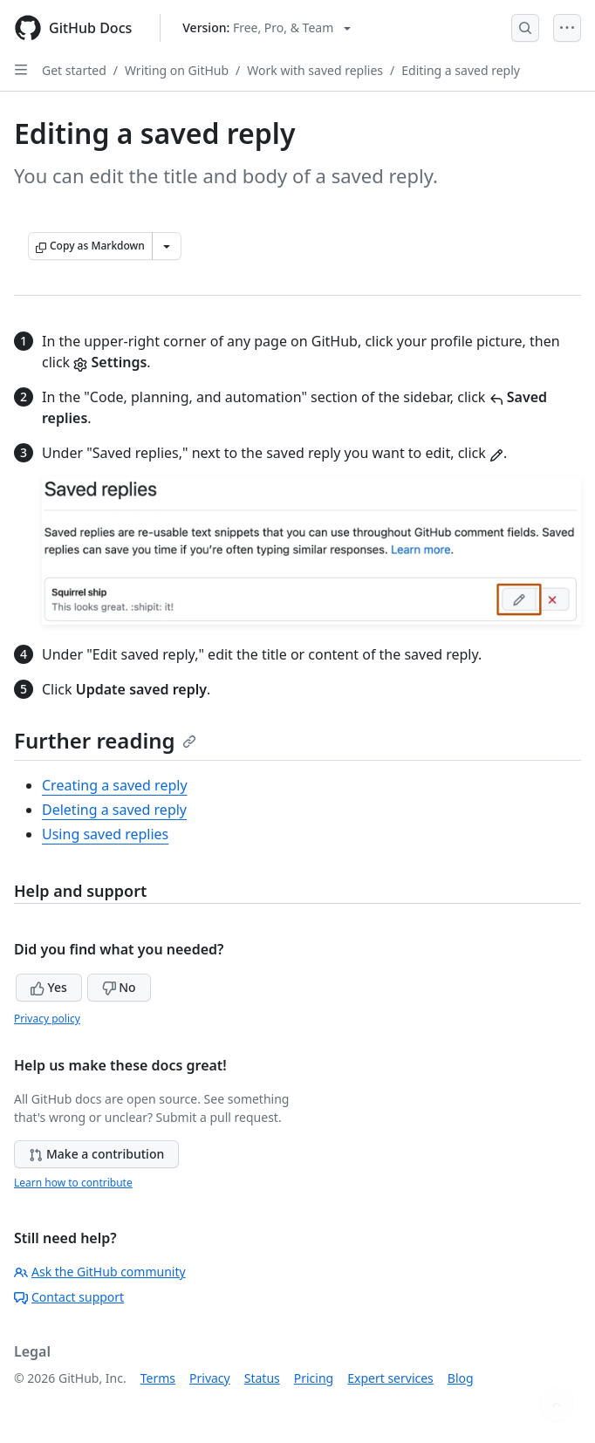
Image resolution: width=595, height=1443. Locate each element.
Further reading (105, 740)
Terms (157, 1378)
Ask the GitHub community (100, 1271)
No (119, 987)
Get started (74, 70)
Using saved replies (105, 834)
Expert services (390, 1378)
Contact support (69, 1297)
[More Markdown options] (166, 246)
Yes (49, 987)
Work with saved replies (315, 70)
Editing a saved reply (460, 70)
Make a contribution (96, 1154)
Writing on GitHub (177, 70)
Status (262, 1378)
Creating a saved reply (115, 785)
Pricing (313, 1378)
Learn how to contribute (73, 1182)
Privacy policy (47, 1018)
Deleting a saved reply (114, 809)
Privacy (209, 1378)
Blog (461, 1378)
